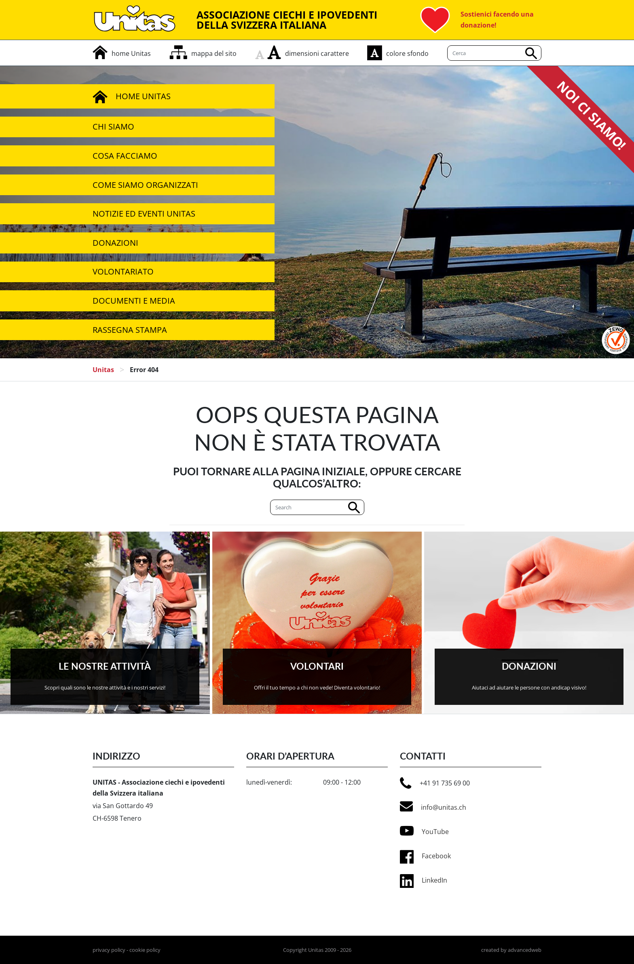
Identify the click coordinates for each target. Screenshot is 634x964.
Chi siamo (113, 126)
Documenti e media (134, 300)
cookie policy (145, 949)
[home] (122, 53)
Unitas (103, 369)
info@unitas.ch (433, 806)
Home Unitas (132, 96)
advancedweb (524, 949)
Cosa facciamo (125, 155)
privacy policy (109, 949)
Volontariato (123, 271)
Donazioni (115, 242)
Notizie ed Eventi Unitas (144, 213)
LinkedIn (434, 880)
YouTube (424, 831)
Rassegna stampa (130, 329)
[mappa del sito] (203, 53)
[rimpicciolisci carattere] (261, 52)
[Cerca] (317, 507)
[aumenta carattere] (274, 52)
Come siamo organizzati (145, 184)
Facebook (436, 855)
